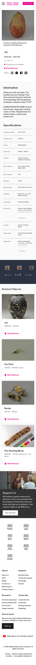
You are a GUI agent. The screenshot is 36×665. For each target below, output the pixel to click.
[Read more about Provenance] (25, 213)
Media (4, 581)
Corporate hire (23, 600)
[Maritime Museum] (26, 537)
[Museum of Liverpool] (10, 527)
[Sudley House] (26, 547)
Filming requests (24, 605)
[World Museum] (26, 527)
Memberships (23, 575)
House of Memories (9, 603)
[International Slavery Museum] (10, 537)
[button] (7, 269)
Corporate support (25, 578)
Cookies (9, 656)
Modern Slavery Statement (22, 654)
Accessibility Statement (23, 656)
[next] (28, 275)
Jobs (3, 578)
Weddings (22, 608)
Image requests (8, 608)
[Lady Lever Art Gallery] (10, 557)
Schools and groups (9, 600)
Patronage (22, 581)
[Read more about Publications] (25, 246)
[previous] (8, 275)
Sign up (8, 626)
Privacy (8, 654)
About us (5, 575)
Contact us (6, 584)
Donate (21, 584)
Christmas (22, 603)
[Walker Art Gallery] (10, 547)
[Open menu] (3, 3)
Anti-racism (6, 605)
